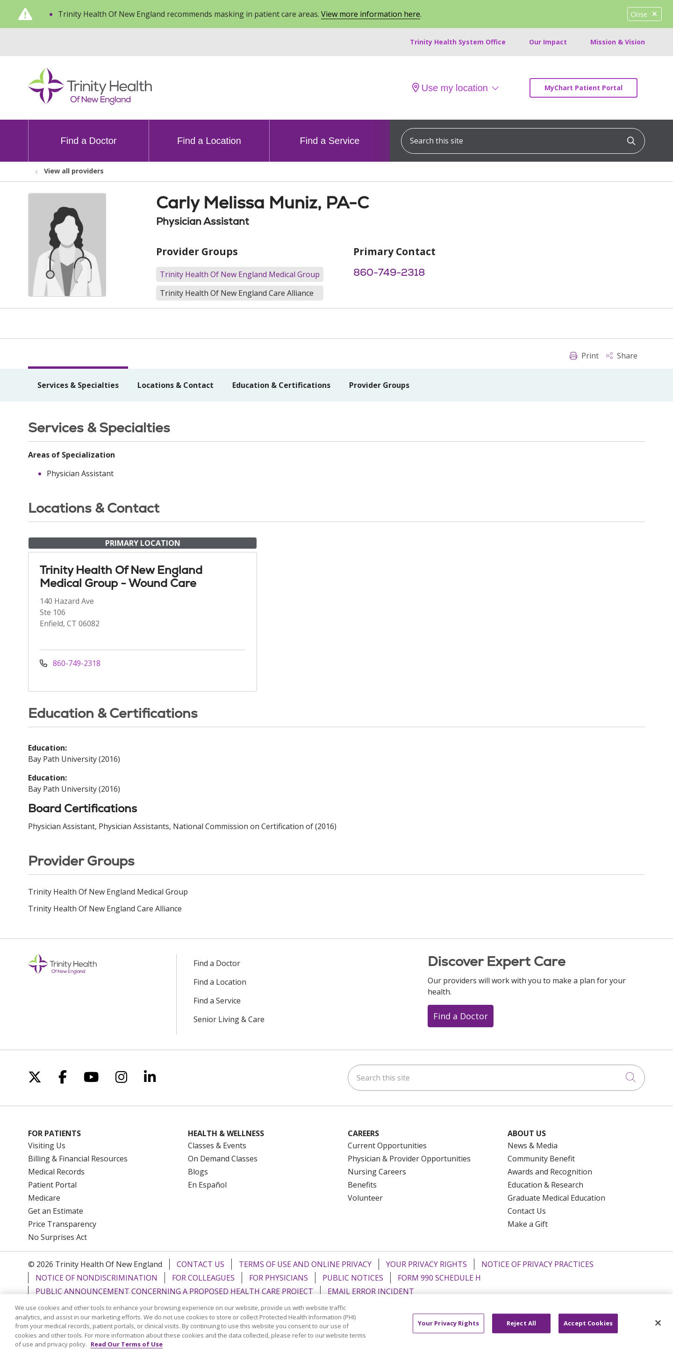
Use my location (450, 88)
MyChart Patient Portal (583, 87)
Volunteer (365, 1198)
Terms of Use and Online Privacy (305, 1264)
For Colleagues (203, 1278)
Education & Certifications (281, 385)
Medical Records (56, 1172)
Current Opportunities (387, 1145)
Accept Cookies (588, 1331)
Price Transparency (62, 1224)
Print (584, 356)
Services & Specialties (78, 385)
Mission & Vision (617, 41)
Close (644, 14)
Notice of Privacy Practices (537, 1264)
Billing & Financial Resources (78, 1158)
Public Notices (352, 1278)
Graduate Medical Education (556, 1198)
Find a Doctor (88, 133)
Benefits (362, 1185)
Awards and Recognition (550, 1172)
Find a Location (209, 133)
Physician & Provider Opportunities (409, 1158)
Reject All (521, 1331)
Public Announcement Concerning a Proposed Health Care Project (174, 1291)
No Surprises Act (57, 1237)
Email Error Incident (371, 1291)
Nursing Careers (377, 1172)
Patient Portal (52, 1185)
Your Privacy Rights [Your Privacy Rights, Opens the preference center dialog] (448, 1331)
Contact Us (527, 1211)
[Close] (658, 1331)
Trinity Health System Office (458, 41)
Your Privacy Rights (426, 1264)
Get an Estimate (55, 1211)
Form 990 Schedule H (439, 1278)
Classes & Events (217, 1145)
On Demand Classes (223, 1158)
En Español (207, 1185)
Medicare (44, 1198)
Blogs (198, 1172)
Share (621, 356)
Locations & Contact (175, 385)
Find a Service (329, 133)
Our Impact (548, 41)
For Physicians (278, 1278)
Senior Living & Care (229, 1019)
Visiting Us (46, 1145)
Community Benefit (541, 1158)
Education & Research (545, 1185)
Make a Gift (528, 1224)
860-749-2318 (389, 272)
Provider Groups (379, 385)
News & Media (533, 1145)
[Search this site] (523, 141)
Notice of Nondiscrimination (97, 1278)
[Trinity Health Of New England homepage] (90, 102)
